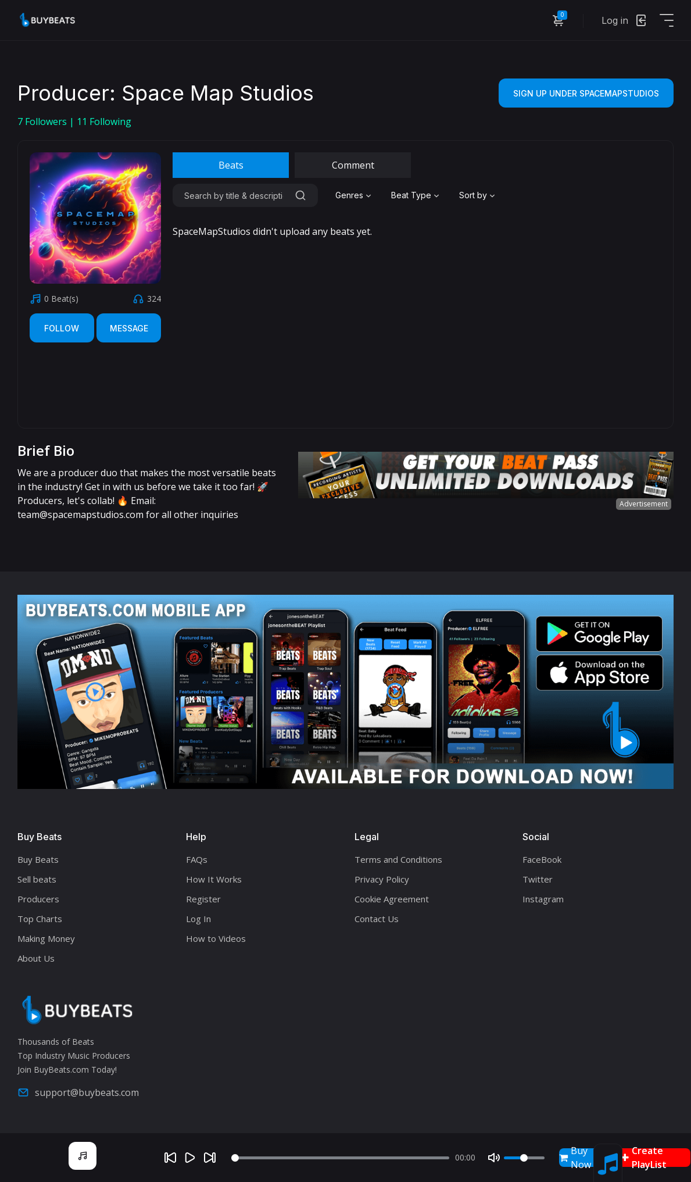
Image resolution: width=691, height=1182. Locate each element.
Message (129, 328)
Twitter (537, 879)
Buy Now (575, 1157)
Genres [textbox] (349, 195)
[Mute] (494, 1158)
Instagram (543, 899)
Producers (38, 899)
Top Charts (39, 918)
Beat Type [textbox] (411, 195)
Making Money (46, 938)
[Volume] (524, 1157)
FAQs (196, 859)
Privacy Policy (382, 879)
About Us (36, 958)
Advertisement (644, 504)
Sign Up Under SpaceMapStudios (586, 93)
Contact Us (377, 918)
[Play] (190, 1158)
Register (203, 899)
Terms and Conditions (398, 859)
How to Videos (216, 938)
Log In (198, 918)
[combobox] (354, 195)
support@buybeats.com (78, 1092)
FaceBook (541, 859)
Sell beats (36, 879)
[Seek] (340, 1157)
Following (104, 121)
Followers (43, 121)
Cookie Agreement (392, 899)
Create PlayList (644, 1157)
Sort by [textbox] (473, 195)
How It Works (214, 879)
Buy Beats (38, 859)
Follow (61, 328)
